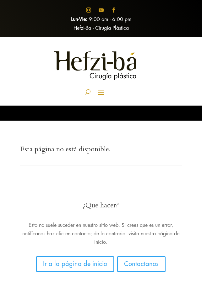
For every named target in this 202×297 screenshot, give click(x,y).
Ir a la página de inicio (75, 264)
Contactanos (141, 264)
